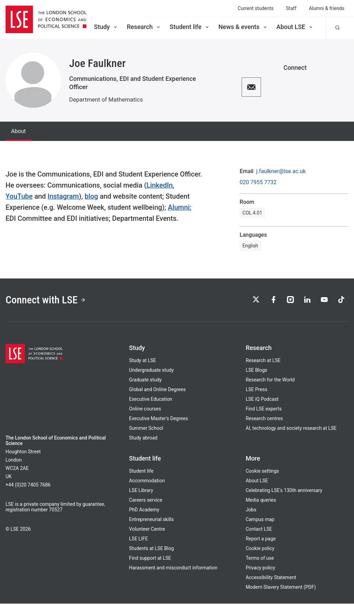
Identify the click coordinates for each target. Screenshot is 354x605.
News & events (243, 26)
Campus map (260, 520)
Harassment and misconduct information (173, 569)
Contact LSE (259, 530)
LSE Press (257, 391)
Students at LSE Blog (151, 549)
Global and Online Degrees (157, 391)
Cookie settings (262, 472)
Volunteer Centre (147, 530)
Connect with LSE (48, 300)
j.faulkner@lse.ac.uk (281, 171)
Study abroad (143, 439)
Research (144, 26)
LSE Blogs (256, 371)
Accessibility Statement (271, 579)
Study (106, 26)
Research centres (264, 420)
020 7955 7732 (258, 182)
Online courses (145, 410)
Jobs (251, 511)
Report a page (261, 540)
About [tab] (18, 131)
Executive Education (150, 400)
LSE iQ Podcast (262, 400)
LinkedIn (160, 185)
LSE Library (141, 491)
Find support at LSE (150, 559)
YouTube (19, 196)
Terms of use (260, 559)
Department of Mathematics (106, 99)
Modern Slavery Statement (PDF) (281, 588)
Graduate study (145, 381)
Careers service (145, 501)
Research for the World (270, 381)
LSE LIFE (138, 540)
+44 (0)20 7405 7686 (28, 486)
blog (91, 196)
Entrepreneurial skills (151, 520)
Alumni (179, 207)
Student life (190, 26)
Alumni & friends (327, 8)
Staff (291, 8)
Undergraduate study (151, 371)
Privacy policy (260, 569)
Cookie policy (260, 549)
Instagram (63, 196)
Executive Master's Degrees (158, 420)
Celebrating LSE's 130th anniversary (284, 491)
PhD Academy (144, 511)
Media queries (261, 501)
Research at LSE (263, 362)
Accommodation (147, 482)
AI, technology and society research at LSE (291, 429)
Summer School (146, 429)
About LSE (295, 26)
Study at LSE (142, 362)
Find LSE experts (264, 410)
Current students (256, 8)
